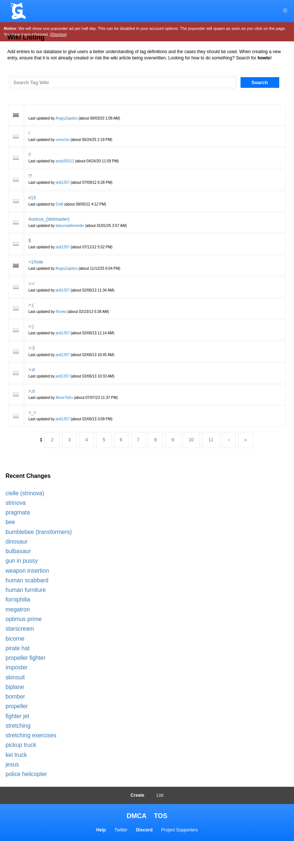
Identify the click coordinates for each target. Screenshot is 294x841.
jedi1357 (63, 182)
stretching (18, 726)
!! (29, 154)
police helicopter (26, 774)
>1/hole (35, 262)
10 (191, 439)
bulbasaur (18, 551)
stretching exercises (31, 735)
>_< (32, 412)
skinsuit (15, 677)
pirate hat (18, 648)
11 (210, 439)
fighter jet (17, 716)
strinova (16, 503)
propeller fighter (25, 658)
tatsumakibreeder (70, 226)
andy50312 (65, 161)
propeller (17, 706)
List (160, 795)
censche (62, 140)
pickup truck (21, 745)
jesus (12, 764)
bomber (15, 696)
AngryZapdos (66, 118)
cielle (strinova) (25, 493)
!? (30, 176)
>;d (31, 391)
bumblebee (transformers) (39, 532)
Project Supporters (179, 830)
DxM (59, 204)
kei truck (16, 755)
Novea (61, 312)
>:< (31, 283)
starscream (20, 628)
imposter (17, 667)
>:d (31, 369)
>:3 (31, 348)
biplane (15, 687)
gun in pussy (22, 561)
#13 (32, 197)
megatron (18, 609)
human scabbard (27, 580)
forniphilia (18, 599)
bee (10, 522)
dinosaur (17, 541)
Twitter (120, 830)
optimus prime (24, 619)
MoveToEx (64, 398)
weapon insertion (27, 571)
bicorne (15, 638)
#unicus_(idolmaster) (48, 219)
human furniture (26, 590)
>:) (31, 326)
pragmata (18, 512)
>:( (31, 305)
